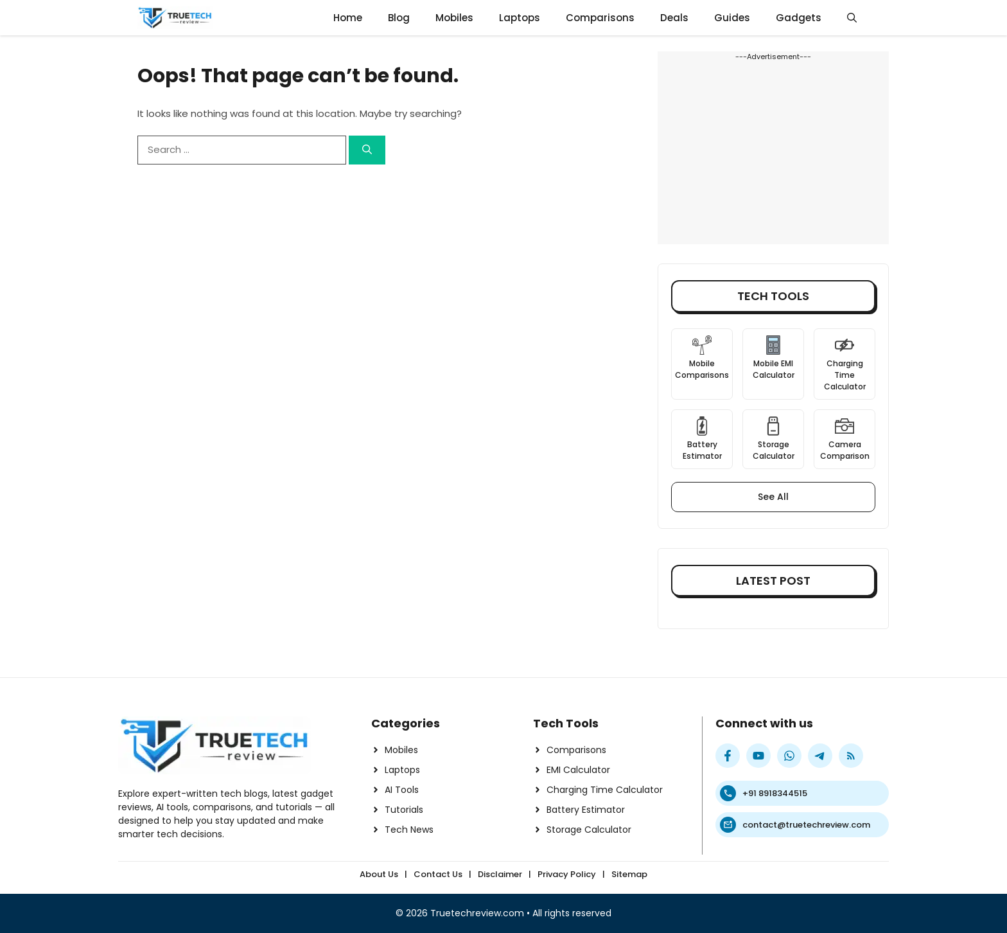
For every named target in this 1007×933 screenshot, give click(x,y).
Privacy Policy (567, 874)
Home (347, 17)
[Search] (367, 150)
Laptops (519, 17)
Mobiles (454, 17)
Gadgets (798, 17)
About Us (379, 874)
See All (773, 496)
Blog (399, 17)
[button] (852, 17)
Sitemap (629, 874)
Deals (674, 17)
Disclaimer (500, 874)
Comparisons (600, 17)
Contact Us (438, 874)
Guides (732, 17)
